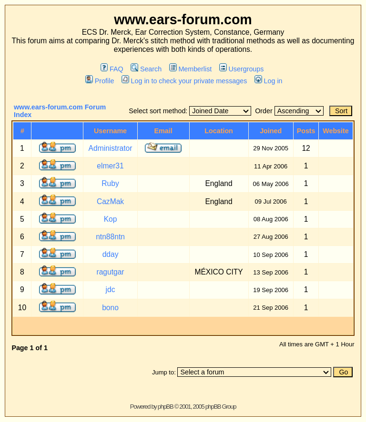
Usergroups (241, 69)
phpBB (165, 406)
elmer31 (110, 166)
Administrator (110, 148)
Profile (99, 81)
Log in (268, 81)
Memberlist (190, 69)
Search (146, 69)
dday (110, 254)
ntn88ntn (110, 237)
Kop (110, 219)
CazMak (110, 201)
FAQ (112, 69)
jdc (110, 289)
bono (110, 308)
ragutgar (110, 272)
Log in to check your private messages (184, 81)
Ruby (110, 183)
